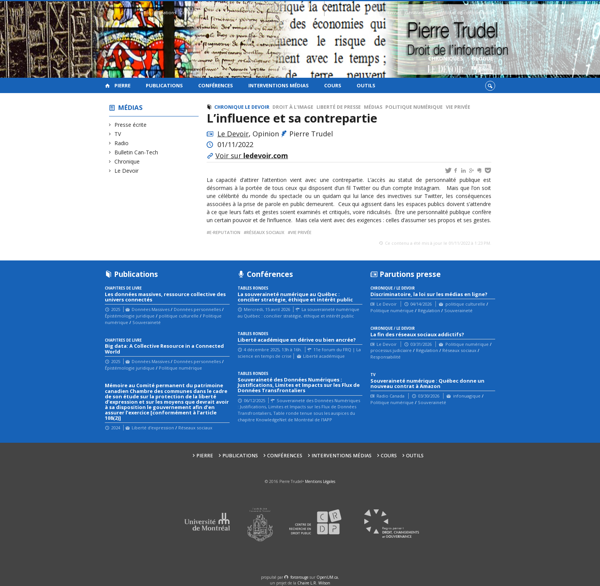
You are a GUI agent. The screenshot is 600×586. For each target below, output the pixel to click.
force (299, 577)
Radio (122, 143)
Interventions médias (284, 4)
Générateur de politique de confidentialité (449, 12)
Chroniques (446, 65)
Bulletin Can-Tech (136, 152)
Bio (147, 12)
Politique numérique (414, 107)
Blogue (482, 65)
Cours (316, 4)
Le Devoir (127, 170)
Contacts (189, 12)
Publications (215, 4)
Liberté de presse (338, 107)
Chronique (127, 161)
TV (118, 133)
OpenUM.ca (327, 577)
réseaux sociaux (265, 232)
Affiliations (165, 12)
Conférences (245, 4)
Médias (130, 107)
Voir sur (251, 155)
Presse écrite (131, 124)
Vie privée (458, 107)
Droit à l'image (292, 107)
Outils (488, 4)
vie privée (300, 232)
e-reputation (224, 232)
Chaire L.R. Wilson (313, 583)
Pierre (192, 4)
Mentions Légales (320, 481)
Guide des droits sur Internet (371, 12)
